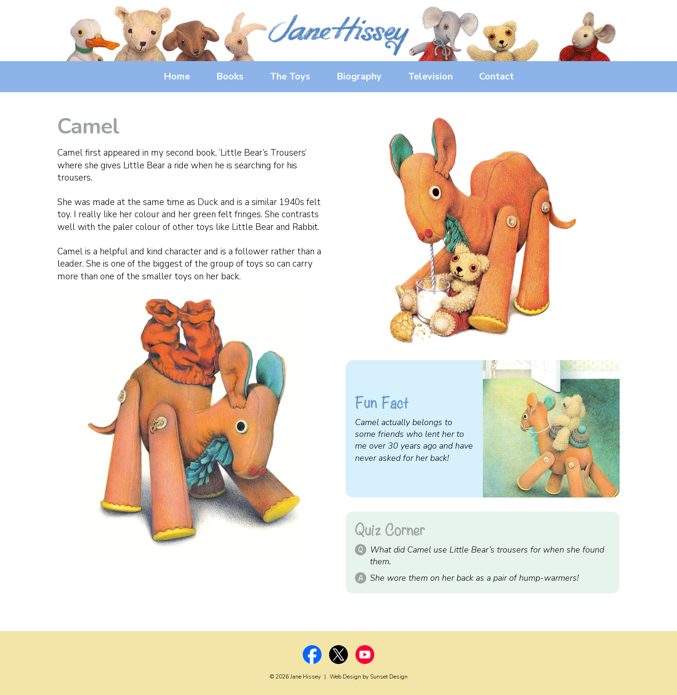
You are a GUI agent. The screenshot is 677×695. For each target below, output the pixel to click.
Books (230, 76)
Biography (359, 76)
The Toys (290, 76)
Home (177, 76)
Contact (496, 76)
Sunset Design (389, 676)
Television (430, 76)
